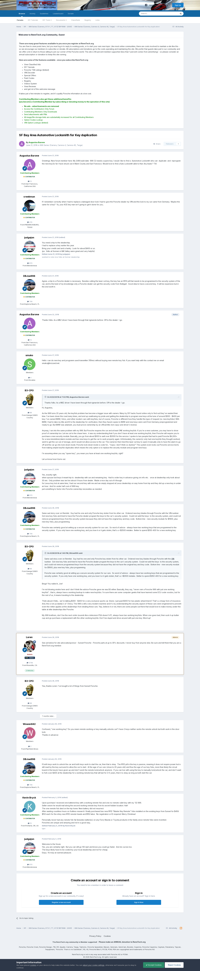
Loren (29, 637)
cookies (33, 965)
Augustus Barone (29, 155)
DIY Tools (47, 20)
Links (98, 20)
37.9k (30, 663)
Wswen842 (29, 724)
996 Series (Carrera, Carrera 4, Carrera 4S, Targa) (61, 145)
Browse (22, 15)
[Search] (152, 13)
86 (30, 413)
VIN (172, 559)
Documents (61, 20)
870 (29, 263)
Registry (88, 20)
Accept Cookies (154, 965)
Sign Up (178, 5)
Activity (32, 14)
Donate (71, 14)
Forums (20, 20)
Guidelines (44, 14)
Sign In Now (138, 902)
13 (30, 181)
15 (30, 823)
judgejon (29, 237)
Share (156, 144)
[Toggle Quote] (46, 397)
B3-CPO (29, 390)
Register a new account (61, 902)
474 (29, 222)
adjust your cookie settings (93, 965)
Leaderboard (58, 14)
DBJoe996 (29, 276)
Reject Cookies (174, 965)
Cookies (107, 936)
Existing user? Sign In (159, 5)
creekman (29, 196)
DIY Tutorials (33, 20)
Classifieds (75, 20)
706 (29, 301)
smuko (29, 355)
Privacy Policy (95, 936)
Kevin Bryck (29, 797)
